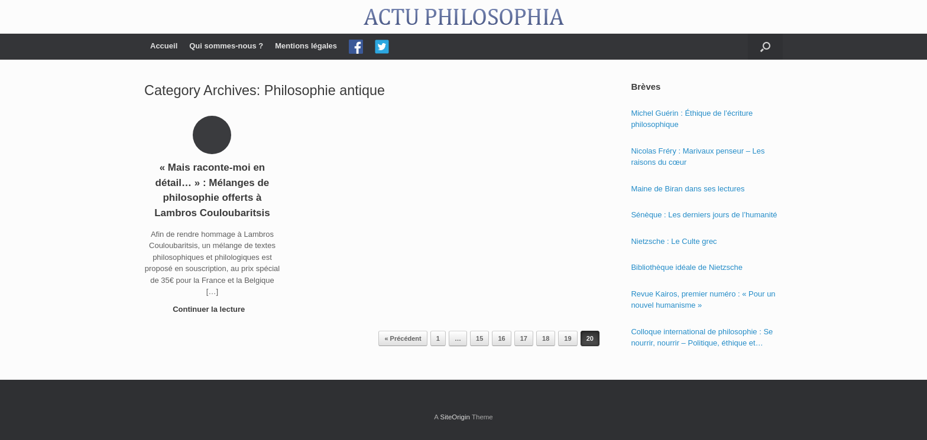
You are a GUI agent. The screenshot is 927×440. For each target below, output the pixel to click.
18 (545, 338)
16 (501, 338)
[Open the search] (765, 47)
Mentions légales (306, 45)
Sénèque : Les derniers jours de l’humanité (704, 214)
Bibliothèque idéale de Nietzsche (687, 267)
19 (567, 338)
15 (479, 338)
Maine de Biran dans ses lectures (687, 188)
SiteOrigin (455, 417)
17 (523, 338)
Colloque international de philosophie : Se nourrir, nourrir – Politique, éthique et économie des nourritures (702, 338)
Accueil (163, 45)
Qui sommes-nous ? (226, 45)
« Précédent (402, 338)
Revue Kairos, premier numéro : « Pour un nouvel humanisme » (703, 299)
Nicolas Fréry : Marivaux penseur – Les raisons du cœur (697, 156)
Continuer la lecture (212, 309)
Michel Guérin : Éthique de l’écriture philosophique (692, 119)
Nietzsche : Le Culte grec (674, 241)
